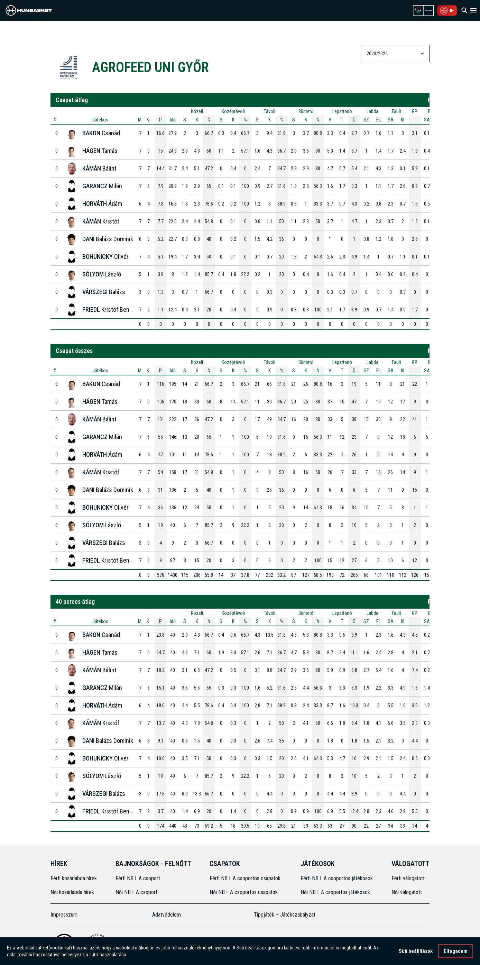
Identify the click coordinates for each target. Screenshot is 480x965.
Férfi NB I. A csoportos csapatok (246, 878)
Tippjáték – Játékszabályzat (284, 914)
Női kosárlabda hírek (72, 892)
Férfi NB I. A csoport (138, 878)
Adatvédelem (166, 914)
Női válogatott (406, 892)
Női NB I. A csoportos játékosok (335, 892)
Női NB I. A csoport (136, 892)
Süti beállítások (416, 951)
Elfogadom (456, 951)
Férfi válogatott (408, 878)
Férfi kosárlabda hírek (73, 878)
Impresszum (63, 914)
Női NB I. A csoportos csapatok (244, 892)
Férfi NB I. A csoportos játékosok (337, 878)
